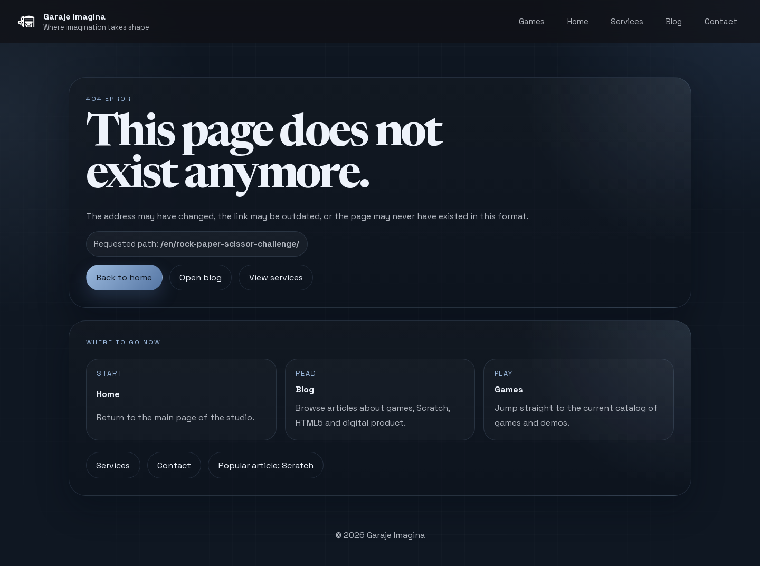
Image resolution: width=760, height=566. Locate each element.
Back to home (124, 277)
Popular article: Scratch (266, 465)
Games (532, 21)
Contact (721, 21)
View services (276, 277)
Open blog (200, 277)
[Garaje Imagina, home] (83, 21)
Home (577, 21)
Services (627, 21)
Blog (674, 21)
